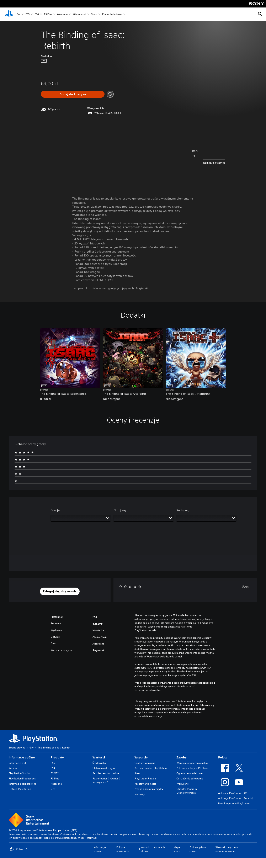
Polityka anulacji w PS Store (192, 768)
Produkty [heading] (57, 757)
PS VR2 (55, 773)
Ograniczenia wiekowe (189, 773)
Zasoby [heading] (181, 757)
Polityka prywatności (123, 849)
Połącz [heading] (222, 757)
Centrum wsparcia (144, 763)
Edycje (55, 510)
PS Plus (48, 14)
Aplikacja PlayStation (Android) (235, 798)
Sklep (94, 14)
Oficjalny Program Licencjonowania (186, 790)
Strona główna (17, 747)
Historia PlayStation (20, 789)
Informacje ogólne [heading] (22, 757)
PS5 (28, 14)
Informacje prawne (100, 849)
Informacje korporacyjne (22, 783)
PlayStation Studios (20, 773)
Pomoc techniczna (112, 14)
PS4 (37, 14)
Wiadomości (79, 14)
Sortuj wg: (183, 510)
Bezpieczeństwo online (105, 773)
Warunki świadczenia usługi (192, 763)
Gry (18, 14)
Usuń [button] (245, 586)
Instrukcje (139, 794)
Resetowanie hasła (145, 783)
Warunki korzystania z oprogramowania (228, 849)
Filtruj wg (119, 510)
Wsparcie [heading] (141, 757)
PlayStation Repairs (145, 778)
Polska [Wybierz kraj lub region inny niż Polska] (19, 849)
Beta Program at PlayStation (234, 803)
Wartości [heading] (98, 757)
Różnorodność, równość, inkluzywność (106, 780)
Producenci (182, 783)
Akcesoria (62, 14)
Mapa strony (177, 849)
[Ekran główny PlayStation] (9, 14)
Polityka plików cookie (198, 849)
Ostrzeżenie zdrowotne (189, 778)
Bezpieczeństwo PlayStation (150, 768)
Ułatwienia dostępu (103, 768)
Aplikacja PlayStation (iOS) (233, 793)
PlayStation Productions (22, 778)
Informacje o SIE (18, 763)
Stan (137, 773)
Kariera (13, 768)
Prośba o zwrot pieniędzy (148, 789)
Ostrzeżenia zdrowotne (147, 690)
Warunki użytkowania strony (153, 849)
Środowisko (99, 763)
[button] (59, 591)
